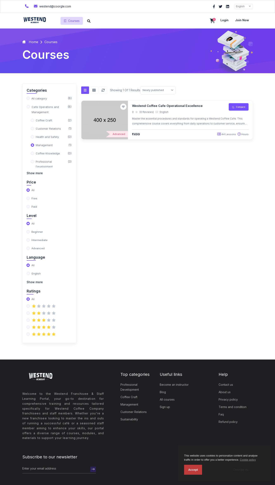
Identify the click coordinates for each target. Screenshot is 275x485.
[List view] (85, 90)
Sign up (165, 407)
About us (225, 392)
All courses (167, 399)
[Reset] (103, 90)
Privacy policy (228, 399)
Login (224, 20)
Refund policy (228, 421)
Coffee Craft (128, 397)
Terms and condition (232, 407)
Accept (193, 469)
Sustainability (129, 419)
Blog (163, 392)
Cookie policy (248, 459)
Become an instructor (174, 384)
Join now (242, 20)
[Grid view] (94, 90)
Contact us (226, 384)
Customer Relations (133, 412)
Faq (221, 414)
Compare (238, 107)
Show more (35, 173)
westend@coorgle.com (52, 6)
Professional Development (129, 387)
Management (129, 404)
